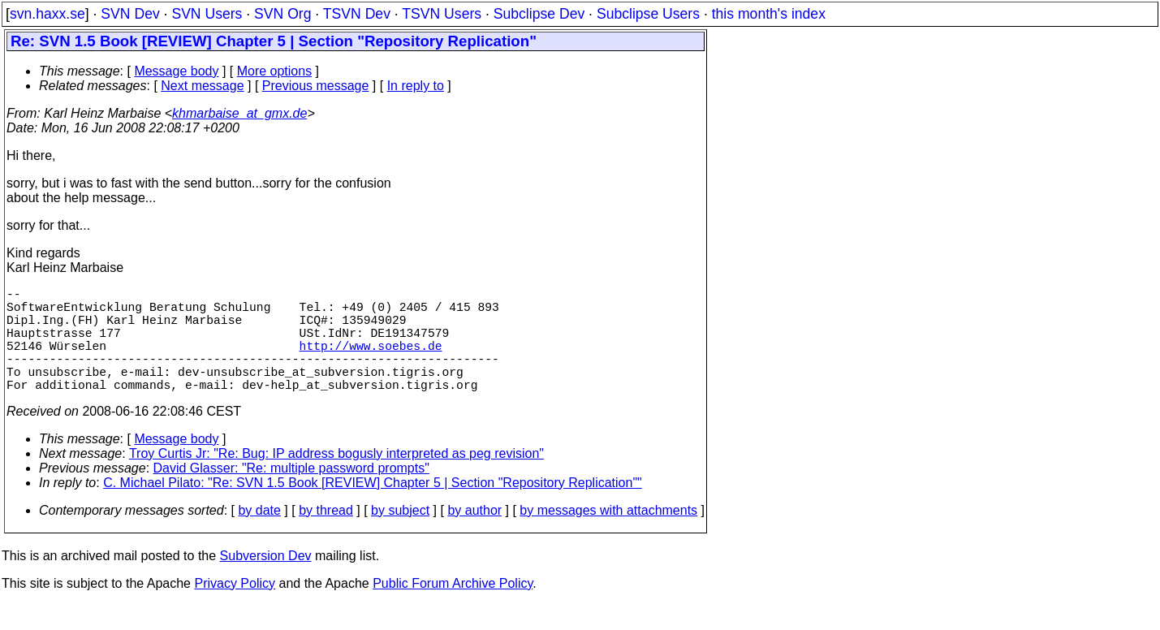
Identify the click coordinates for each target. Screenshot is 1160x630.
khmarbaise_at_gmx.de (239, 113)
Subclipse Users (648, 14)
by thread (326, 536)
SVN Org (282, 14)
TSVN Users (441, 14)
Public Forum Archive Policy (453, 609)
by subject (400, 536)
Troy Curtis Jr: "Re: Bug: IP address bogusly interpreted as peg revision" (336, 479)
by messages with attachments (608, 536)
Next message (202, 86)
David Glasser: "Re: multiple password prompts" (291, 494)
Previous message (315, 86)
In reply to (415, 86)
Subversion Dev (266, 582)
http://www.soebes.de (371, 361)
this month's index (769, 14)
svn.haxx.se (47, 14)
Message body (176, 71)
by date (259, 536)
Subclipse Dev (539, 14)
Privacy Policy (234, 609)
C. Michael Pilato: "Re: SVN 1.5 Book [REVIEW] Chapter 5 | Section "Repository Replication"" (372, 509)
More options (275, 71)
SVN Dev (130, 14)
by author (474, 536)
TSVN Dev (356, 14)
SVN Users (206, 14)
